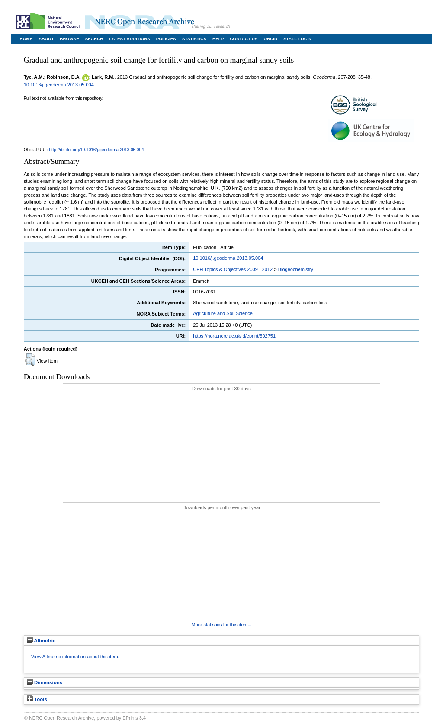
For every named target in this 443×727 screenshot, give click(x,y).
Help (218, 38)
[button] (30, 359)
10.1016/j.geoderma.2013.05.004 (59, 84)
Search (94, 38)
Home (26, 38)
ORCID (270, 38)
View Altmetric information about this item (74, 656)
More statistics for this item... (221, 624)
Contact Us (243, 38)
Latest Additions (129, 38)
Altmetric (41, 640)
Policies (166, 38)
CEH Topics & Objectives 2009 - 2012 (233, 269)
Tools (37, 699)
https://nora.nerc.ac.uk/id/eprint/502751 (234, 335)
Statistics (194, 38)
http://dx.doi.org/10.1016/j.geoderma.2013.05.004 (96, 149)
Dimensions (44, 682)
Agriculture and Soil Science (223, 313)
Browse (69, 38)
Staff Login (297, 38)
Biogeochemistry (295, 269)
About (46, 38)
